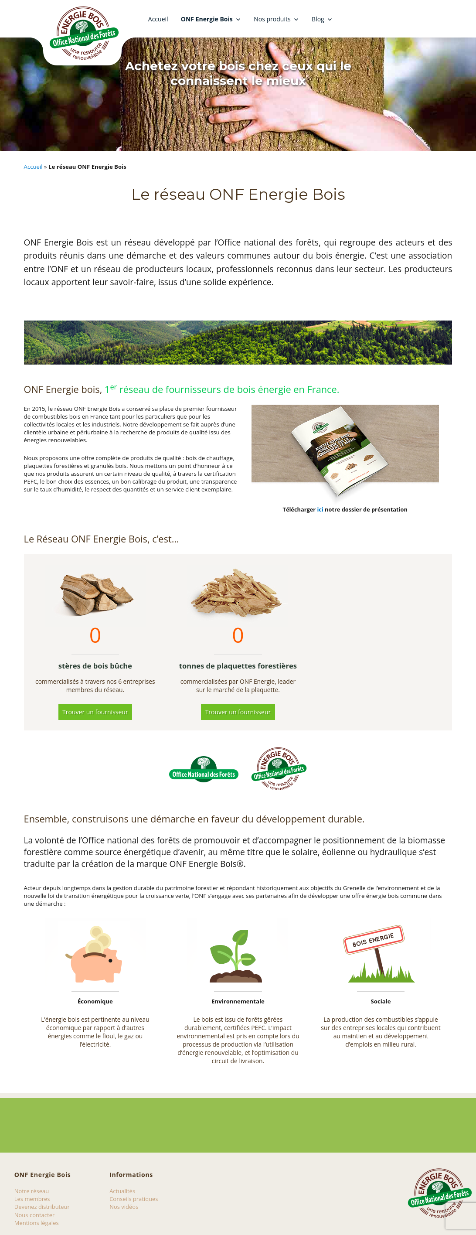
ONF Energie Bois (207, 19)
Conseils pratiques (133, 1199)
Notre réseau (31, 1191)
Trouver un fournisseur (95, 712)
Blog (318, 19)
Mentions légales (36, 1223)
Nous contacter (34, 1215)
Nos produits (272, 19)
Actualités (122, 1191)
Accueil (158, 19)
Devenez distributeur (42, 1207)
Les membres (32, 1199)
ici (320, 509)
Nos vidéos (123, 1207)
